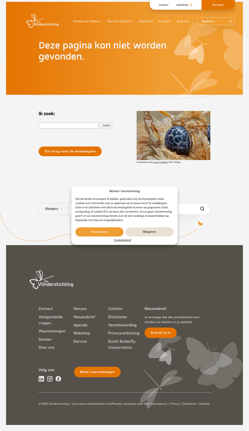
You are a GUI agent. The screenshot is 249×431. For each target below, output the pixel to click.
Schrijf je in (161, 333)
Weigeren (149, 232)
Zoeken (106, 125)
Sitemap (204, 403)
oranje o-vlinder (160, 162)
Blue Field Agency (155, 403)
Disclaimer (189, 403)
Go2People (114, 403)
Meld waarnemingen (97, 372)
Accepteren (99, 232)
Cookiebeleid (122, 240)
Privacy (175, 403)
